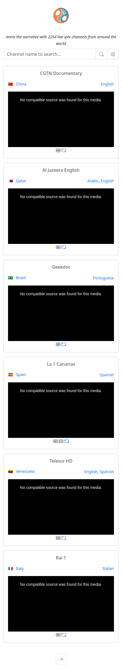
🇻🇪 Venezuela (21, 471)
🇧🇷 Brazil (17, 277)
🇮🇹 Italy (16, 568)
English (107, 84)
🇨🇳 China (17, 84)
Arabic (93, 180)
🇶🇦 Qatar (17, 180)
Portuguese (103, 278)
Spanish (107, 374)
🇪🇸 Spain (17, 374)
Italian (108, 568)
